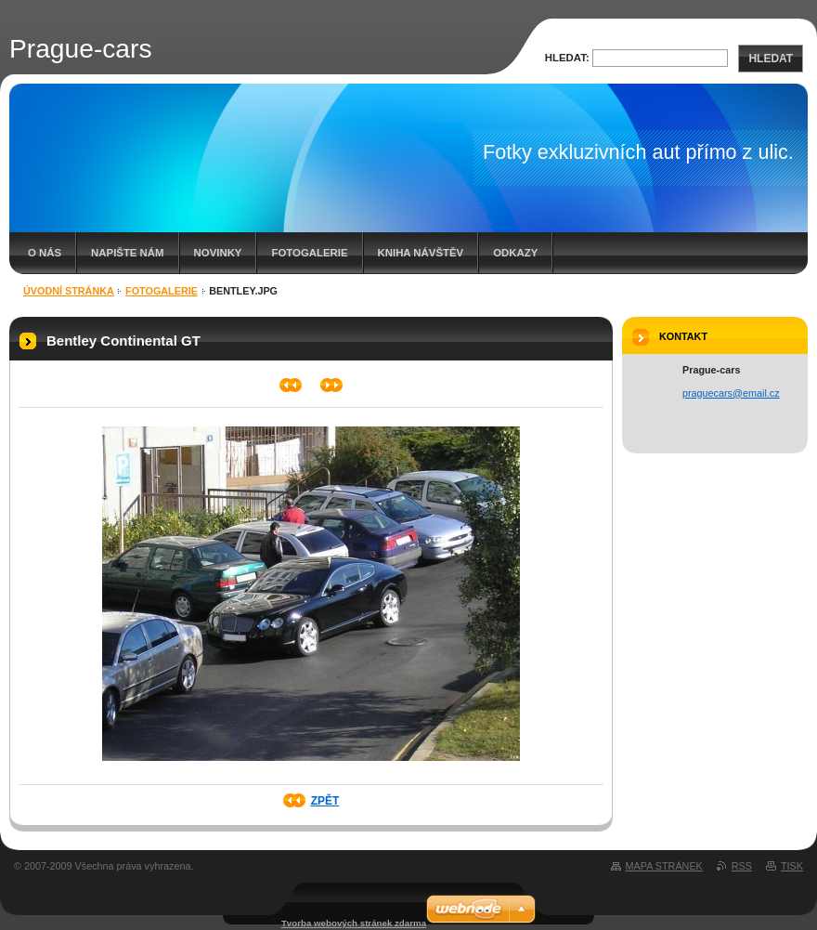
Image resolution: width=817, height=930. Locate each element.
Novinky (218, 252)
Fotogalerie (309, 252)
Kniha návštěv (421, 252)
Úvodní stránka (68, 290)
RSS (742, 865)
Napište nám (127, 252)
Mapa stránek (664, 865)
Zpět (325, 800)
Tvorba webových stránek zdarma (353, 923)
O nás (44, 252)
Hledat (770, 58)
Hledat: (567, 57)
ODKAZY (515, 252)
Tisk (792, 865)
